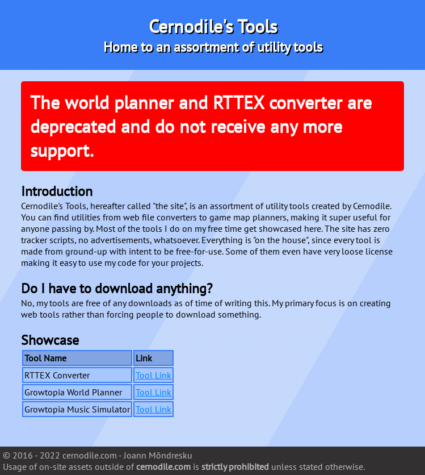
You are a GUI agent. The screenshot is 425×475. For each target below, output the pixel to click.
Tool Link (153, 375)
